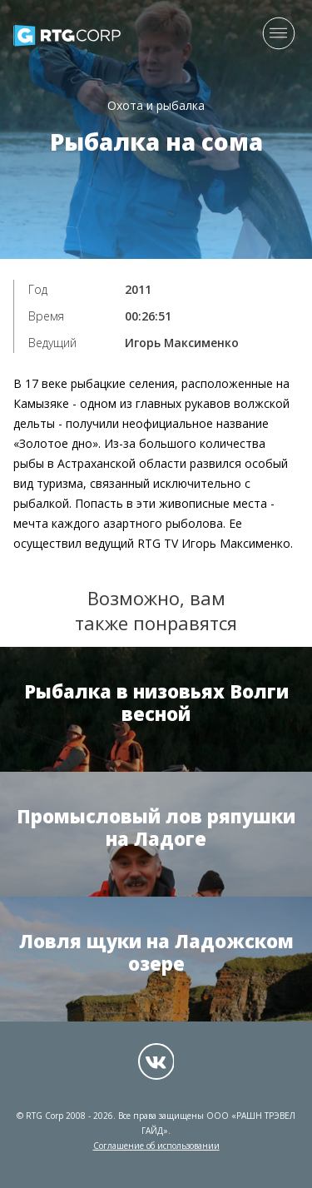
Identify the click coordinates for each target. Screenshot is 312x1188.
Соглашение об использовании (156, 1145)
